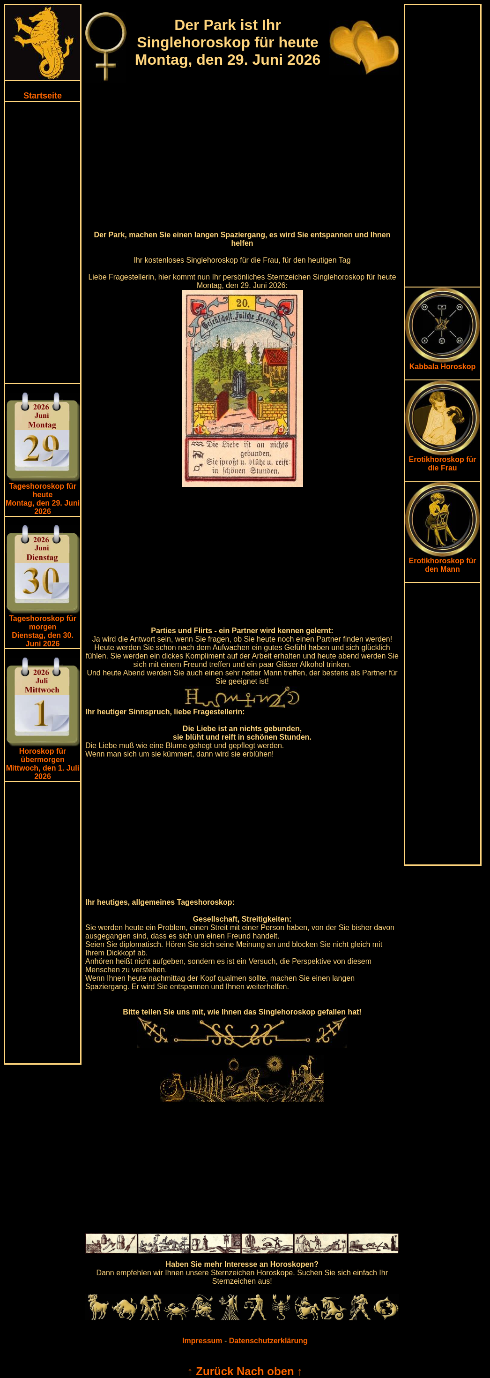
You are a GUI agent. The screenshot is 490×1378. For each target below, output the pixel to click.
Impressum (202, 1341)
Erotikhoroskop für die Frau (442, 460)
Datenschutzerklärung (268, 1341)
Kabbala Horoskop (442, 363)
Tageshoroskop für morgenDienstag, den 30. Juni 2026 (42, 631)
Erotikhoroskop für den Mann (442, 561)
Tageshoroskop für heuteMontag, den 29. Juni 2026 (43, 498)
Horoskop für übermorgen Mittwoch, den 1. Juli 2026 (42, 763)
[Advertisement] (42, 242)
